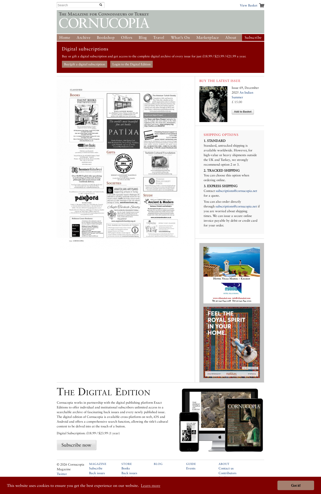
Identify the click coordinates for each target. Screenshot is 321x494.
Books (125, 468)
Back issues (97, 473)
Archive (83, 37)
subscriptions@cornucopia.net (236, 191)
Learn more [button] (150, 485)
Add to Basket (243, 111)
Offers (126, 37)
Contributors (227, 473)
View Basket (248, 5)
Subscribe (253, 37)
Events (190, 468)
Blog (143, 37)
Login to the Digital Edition (131, 64)
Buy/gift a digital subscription (84, 64)
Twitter (62, 474)
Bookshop (106, 37)
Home (64, 37)
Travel (158, 37)
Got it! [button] (296, 485)
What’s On (180, 37)
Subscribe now (76, 445)
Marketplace (207, 37)
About (230, 37)
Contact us (226, 468)
